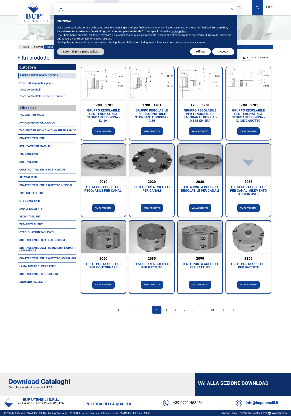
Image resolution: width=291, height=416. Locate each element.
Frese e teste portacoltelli (39, 75)
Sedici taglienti (30, 216)
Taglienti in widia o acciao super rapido (47, 130)
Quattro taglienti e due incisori (42, 169)
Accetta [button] (223, 51)
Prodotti (38, 46)
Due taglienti (28, 161)
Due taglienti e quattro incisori (42, 239)
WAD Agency (278, 368)
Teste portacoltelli (30, 89)
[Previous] (119, 309)
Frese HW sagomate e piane (36, 82)
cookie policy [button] (178, 31)
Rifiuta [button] (200, 51)
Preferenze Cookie (248, 368)
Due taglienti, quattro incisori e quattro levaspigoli (49, 249)
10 (212, 309)
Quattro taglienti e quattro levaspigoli (48, 258)
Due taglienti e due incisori (38, 273)
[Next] (233, 309)
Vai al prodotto (103, 131)
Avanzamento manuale (35, 145)
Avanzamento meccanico (37, 122)
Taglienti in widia (31, 114)
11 (222, 309)
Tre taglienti (28, 153)
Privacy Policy (227, 368)
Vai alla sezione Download (232, 338)
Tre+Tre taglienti (32, 192)
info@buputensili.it (255, 357)
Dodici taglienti (30, 208)
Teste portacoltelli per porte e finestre (42, 95)
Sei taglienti (28, 177)
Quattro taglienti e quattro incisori (45, 185)
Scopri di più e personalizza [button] (80, 51)
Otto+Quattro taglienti (36, 231)
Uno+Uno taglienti (32, 281)
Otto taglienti (29, 200)
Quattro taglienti (32, 138)
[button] (232, 9)
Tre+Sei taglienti (31, 224)
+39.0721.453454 (182, 357)
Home (26, 46)
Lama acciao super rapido (38, 265)
